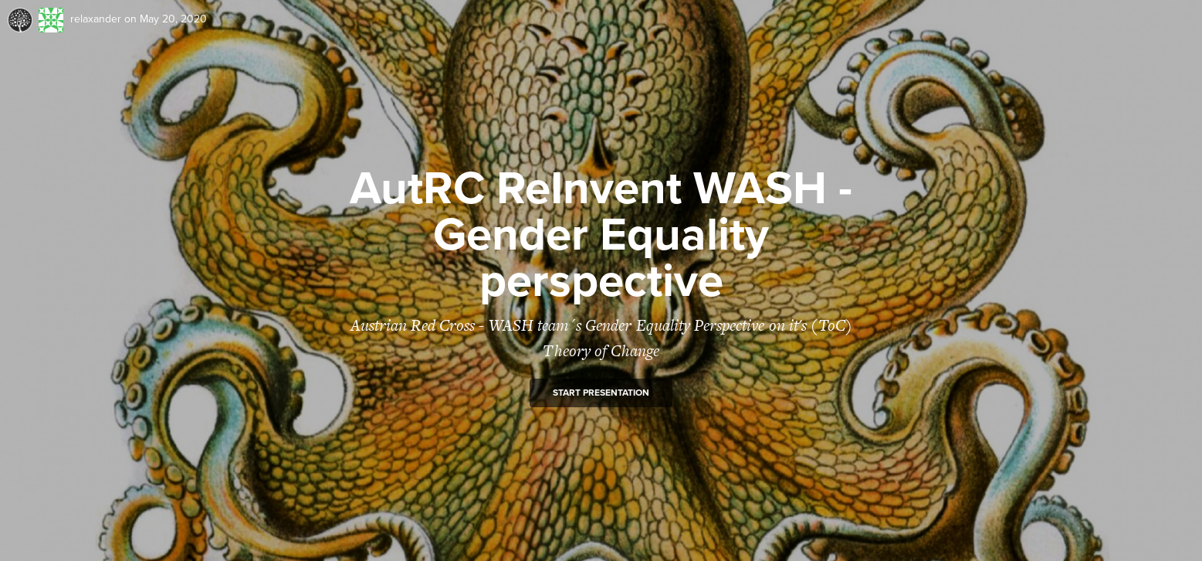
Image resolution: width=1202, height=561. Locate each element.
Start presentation (601, 392)
